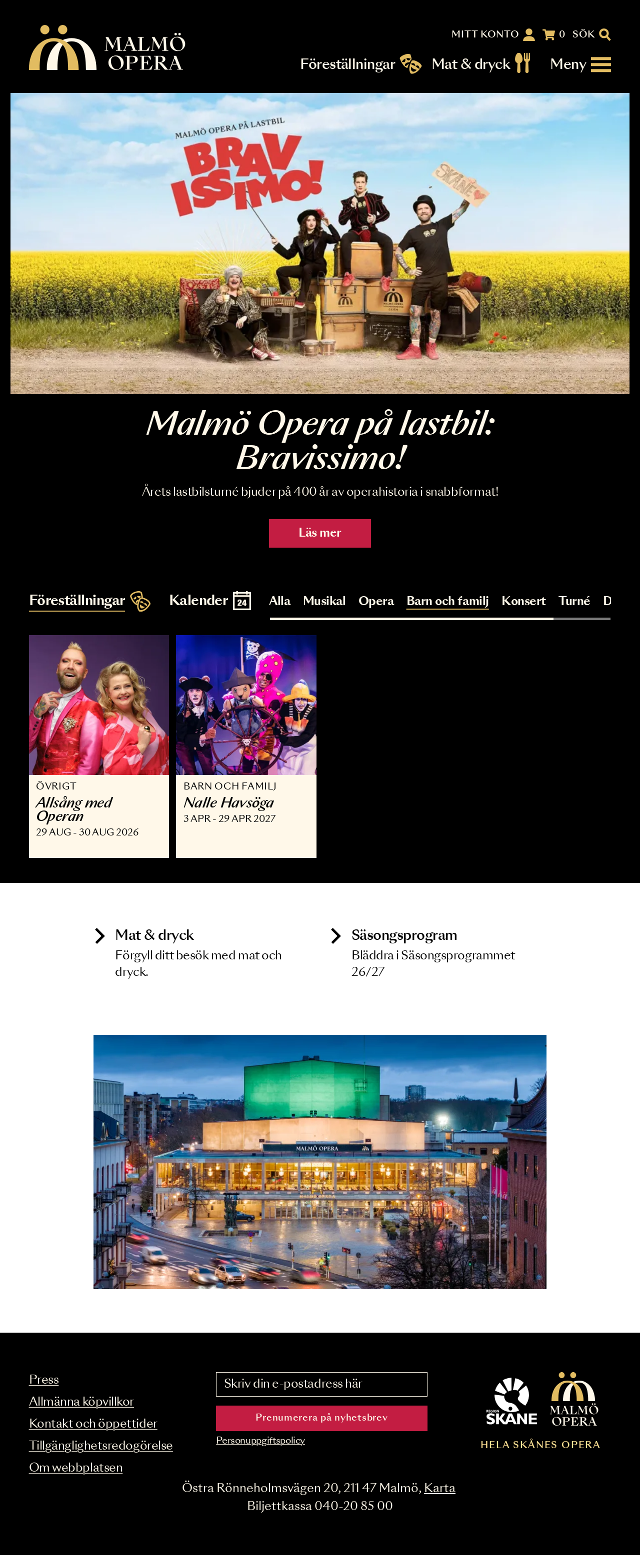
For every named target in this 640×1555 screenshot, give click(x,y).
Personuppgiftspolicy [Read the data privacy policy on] (260, 1441)
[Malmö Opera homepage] (108, 48)
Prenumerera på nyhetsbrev (322, 1418)
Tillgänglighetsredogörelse (101, 1446)
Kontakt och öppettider (93, 1424)
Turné (574, 602)
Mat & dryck (471, 64)
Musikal (324, 602)
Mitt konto (485, 34)
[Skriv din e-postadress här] (321, 1384)
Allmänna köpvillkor (81, 1402)
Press (44, 1380)
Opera (376, 602)
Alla (279, 602)
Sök (583, 34)
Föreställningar (347, 64)
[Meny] (580, 64)
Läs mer (320, 533)
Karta (440, 1489)
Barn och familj (447, 602)
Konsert (524, 602)
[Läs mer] (320, 243)
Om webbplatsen (76, 1468)
